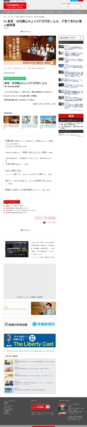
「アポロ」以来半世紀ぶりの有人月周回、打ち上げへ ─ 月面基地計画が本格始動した (73, 67)
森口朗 (8, 351)
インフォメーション (65, 131)
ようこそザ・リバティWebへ (72, 12)
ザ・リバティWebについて (77, 3)
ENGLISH (12, 0)
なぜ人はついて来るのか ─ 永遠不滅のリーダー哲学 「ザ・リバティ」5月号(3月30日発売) (73, 61)
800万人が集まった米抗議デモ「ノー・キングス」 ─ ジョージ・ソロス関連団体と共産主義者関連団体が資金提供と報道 (73, 99)
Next (54, 222)
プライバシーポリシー (9, 405)
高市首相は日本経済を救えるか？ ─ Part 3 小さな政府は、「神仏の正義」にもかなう (33, 375)
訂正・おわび (7, 407)
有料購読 (68, 3)
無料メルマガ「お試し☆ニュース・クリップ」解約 (42, 414)
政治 (9, 16)
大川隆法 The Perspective (29, 12)
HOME (8, 12)
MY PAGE (63, 3)
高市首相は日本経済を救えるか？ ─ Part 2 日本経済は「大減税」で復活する (31, 368)
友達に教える (26, 31)
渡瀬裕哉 (21, 351)
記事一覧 (40, 12)
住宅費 (25, 351)
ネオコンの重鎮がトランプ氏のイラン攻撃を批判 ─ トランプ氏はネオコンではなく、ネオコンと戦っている (73, 86)
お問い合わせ (7, 414)
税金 (44, 351)
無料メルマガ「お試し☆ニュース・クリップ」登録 (42, 412)
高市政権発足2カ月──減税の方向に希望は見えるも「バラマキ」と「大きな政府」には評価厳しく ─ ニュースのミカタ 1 (34, 383)
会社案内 (6, 412)
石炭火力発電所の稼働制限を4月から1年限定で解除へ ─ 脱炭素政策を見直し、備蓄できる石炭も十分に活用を (73, 93)
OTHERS (23, 0)
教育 (33, 351)
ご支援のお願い (74, 0)
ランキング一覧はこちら (77, 110)
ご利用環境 (7, 410)
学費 (28, 351)
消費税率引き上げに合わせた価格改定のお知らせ (69, 134)
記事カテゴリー (16, 12)
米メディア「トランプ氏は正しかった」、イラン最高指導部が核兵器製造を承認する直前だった (73, 48)
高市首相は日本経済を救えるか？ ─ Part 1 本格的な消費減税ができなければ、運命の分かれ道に (34, 362)
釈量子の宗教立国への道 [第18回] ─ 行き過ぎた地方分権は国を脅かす (30, 389)
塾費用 (36, 351)
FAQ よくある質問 (8, 409)
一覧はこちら (79, 136)
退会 (5, 404)
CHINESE (17, 0)
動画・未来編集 (49, 12)
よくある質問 (59, 12)
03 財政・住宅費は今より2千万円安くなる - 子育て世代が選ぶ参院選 (47, 127)
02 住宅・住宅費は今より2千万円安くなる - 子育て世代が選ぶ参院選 (29, 127)
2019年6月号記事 (50, 351)
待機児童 (40, 351)
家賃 (12, 351)
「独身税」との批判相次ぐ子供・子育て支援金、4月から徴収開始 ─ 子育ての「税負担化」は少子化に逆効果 (73, 54)
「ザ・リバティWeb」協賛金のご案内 (42, 257)
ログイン (81, 0)
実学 (31, 351)
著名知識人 (15, 351)
